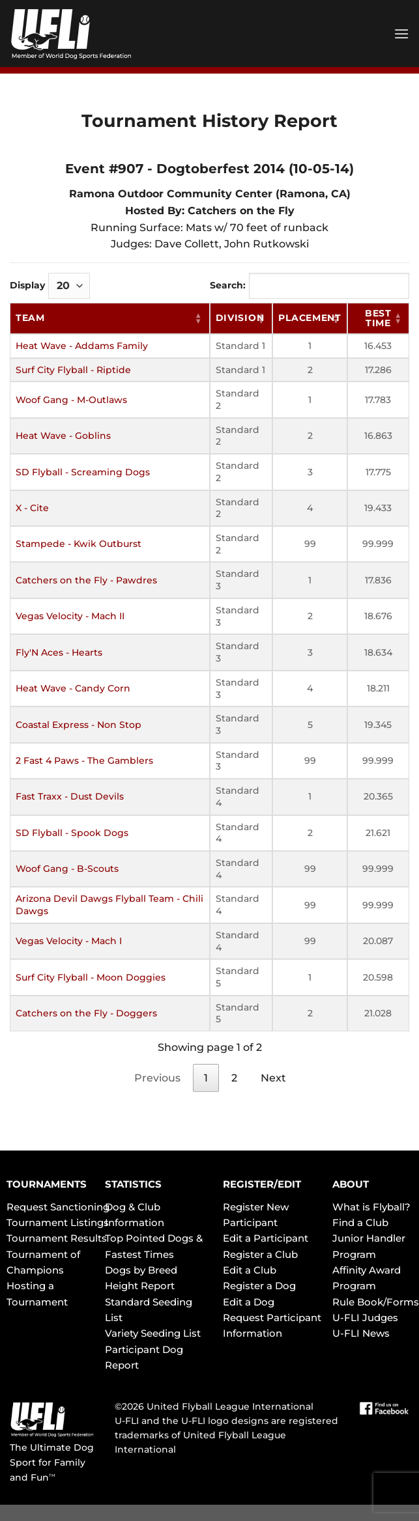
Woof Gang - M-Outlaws (71, 400)
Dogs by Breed (141, 1270)
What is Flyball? (371, 1207)
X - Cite (32, 508)
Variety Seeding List (153, 1333)
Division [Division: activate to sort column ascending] (240, 318)
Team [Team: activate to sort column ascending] (30, 318)
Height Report (140, 1285)
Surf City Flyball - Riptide (73, 370)
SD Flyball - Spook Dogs (72, 833)
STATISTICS (133, 1184)
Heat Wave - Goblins (63, 435)
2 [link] (234, 1078)
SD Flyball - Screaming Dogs (83, 472)
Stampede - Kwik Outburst (78, 544)
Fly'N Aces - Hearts (59, 652)
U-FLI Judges (365, 1317)
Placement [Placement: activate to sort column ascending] (309, 318)
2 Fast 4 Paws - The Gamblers (84, 760)
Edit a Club (249, 1270)
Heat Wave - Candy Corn (73, 688)
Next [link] (273, 1078)
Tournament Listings (58, 1222)
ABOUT (350, 1184)
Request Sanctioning (58, 1207)
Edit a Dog (248, 1302)
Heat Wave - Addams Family (82, 346)
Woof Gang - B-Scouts (67, 868)
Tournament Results (57, 1238)
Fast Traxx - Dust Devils (70, 796)
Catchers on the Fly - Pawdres (86, 580)
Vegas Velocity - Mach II (70, 616)
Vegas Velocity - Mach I (69, 941)
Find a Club (360, 1222)
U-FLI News (361, 1333)
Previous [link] (157, 1078)
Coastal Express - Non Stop (78, 725)
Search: (309, 286)
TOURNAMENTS (47, 1184)
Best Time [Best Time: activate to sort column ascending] (378, 318)
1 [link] (206, 1078)
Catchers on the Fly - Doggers (86, 1013)
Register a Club (260, 1254)
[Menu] (401, 33)
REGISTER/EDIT (262, 1184)
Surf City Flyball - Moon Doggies (91, 977)
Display (50, 286)
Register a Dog (259, 1285)
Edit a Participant (265, 1238)
